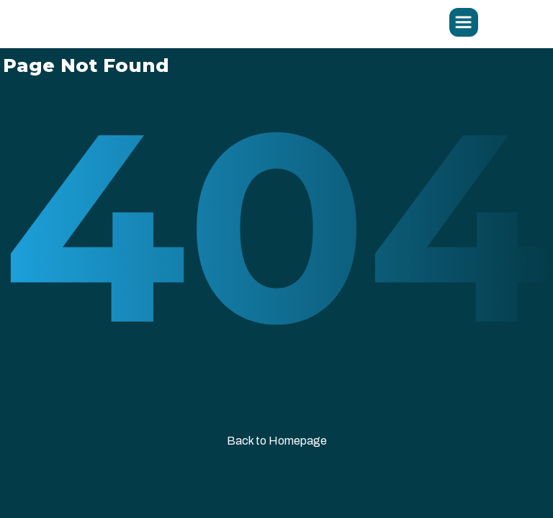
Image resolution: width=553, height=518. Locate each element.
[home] (172, 23)
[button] (463, 22)
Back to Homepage (277, 441)
